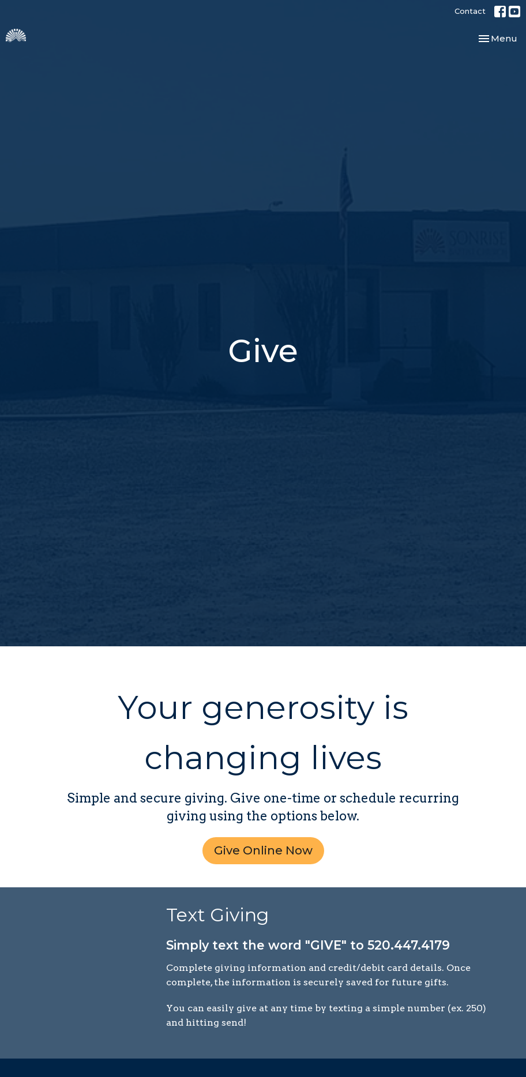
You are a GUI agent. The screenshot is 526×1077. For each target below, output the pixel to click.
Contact (470, 11)
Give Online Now (263, 850)
